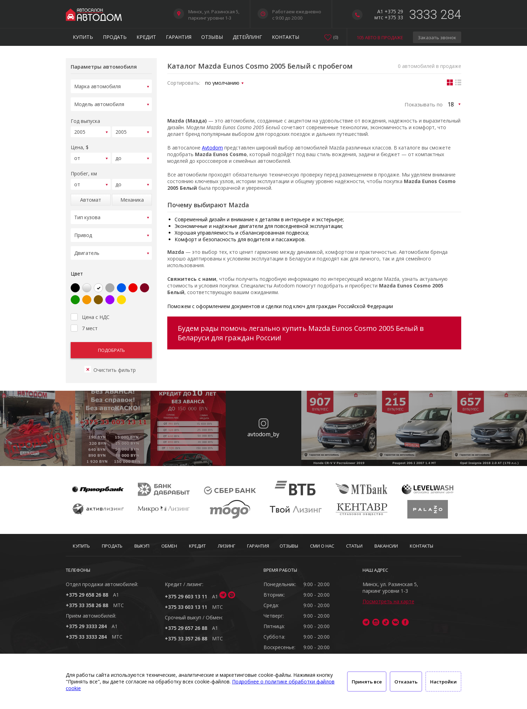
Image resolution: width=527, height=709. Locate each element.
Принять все (367, 682)
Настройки (443, 682)
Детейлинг (247, 37)
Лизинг (226, 546)
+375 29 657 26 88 (186, 628)
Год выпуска (85, 119)
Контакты (285, 37)
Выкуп (141, 546)
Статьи (354, 546)
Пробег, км (84, 169)
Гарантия (178, 37)
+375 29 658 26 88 (87, 594)
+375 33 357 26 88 (186, 638)
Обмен (169, 546)
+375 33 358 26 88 (87, 605)
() (335, 37)
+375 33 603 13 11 (186, 607)
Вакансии (386, 546)
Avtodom (212, 147)
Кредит (146, 37)
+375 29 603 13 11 (186, 596)
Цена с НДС (90, 308)
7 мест (84, 319)
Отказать (405, 682)
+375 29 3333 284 (86, 626)
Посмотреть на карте (388, 601)
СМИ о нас (322, 546)
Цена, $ (80, 144)
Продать (115, 37)
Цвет (77, 265)
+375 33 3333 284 (86, 636)
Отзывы (212, 37)
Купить (83, 37)
